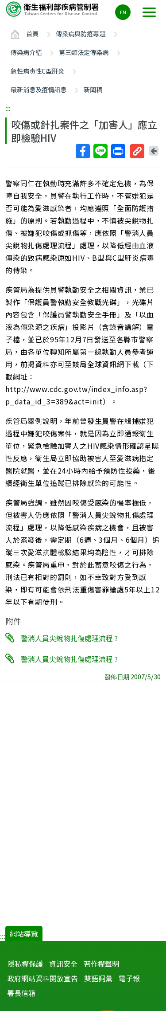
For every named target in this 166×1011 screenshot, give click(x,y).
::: (8, 107)
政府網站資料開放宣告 (42, 978)
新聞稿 (93, 89)
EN (123, 12)
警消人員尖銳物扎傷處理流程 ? (69, 638)
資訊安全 (63, 963)
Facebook (82, 151)
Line (100, 151)
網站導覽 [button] (24, 933)
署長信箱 (21, 992)
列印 (117, 151)
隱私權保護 (25, 963)
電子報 (129, 978)
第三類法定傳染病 (83, 52)
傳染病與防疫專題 (80, 33)
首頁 (32, 33)
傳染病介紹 (26, 52)
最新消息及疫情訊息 (38, 89)
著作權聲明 (101, 963)
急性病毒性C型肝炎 (37, 70)
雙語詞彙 (98, 978)
